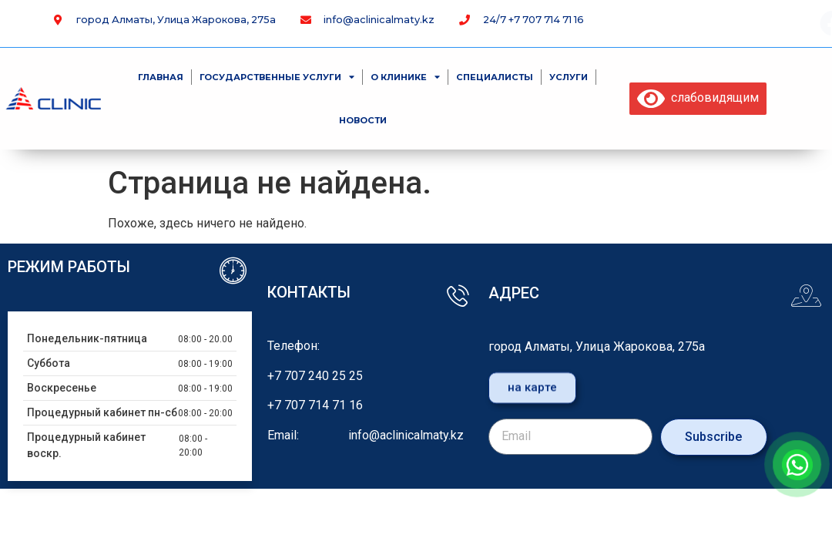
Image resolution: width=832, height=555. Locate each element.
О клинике (405, 77)
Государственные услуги (277, 77)
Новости (363, 120)
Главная (160, 77)
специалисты (494, 77)
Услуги (568, 77)
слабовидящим (698, 97)
